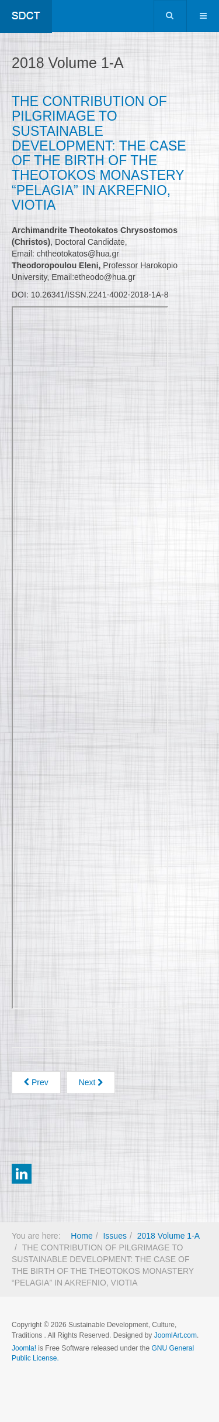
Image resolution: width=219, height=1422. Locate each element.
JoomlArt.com (175, 1335)
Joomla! (24, 1348)
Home (81, 1235)
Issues (114, 1235)
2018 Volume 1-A (168, 1235)
